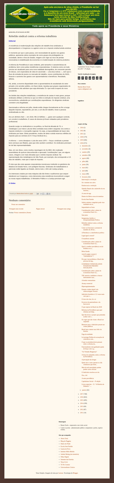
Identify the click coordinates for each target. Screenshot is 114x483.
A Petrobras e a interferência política (93, 233)
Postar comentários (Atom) (22, 212)
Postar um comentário (18, 204)
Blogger (75, 473)
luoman (61, 473)
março (84, 174)
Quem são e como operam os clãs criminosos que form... (92, 363)
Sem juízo (85, 215)
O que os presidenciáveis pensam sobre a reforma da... (92, 343)
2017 (82, 394)
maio (84, 167)
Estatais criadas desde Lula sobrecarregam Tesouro (90, 290)
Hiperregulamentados (88, 286)
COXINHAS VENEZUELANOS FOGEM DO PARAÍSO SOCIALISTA (92, 266)
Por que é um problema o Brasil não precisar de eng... (93, 260)
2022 (82, 130)
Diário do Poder (65, 444)
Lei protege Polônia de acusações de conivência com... (93, 338)
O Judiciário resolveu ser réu (90, 372)
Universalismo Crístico (68, 467)
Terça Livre (64, 462)
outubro (84, 152)
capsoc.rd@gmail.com (85, 89)
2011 (82, 413)
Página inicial (40, 209)
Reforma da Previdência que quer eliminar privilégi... (92, 311)
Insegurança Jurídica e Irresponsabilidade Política (91, 219)
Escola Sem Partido (88, 199)
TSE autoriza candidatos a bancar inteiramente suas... (92, 276)
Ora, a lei (84, 375)
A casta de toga (86, 193)
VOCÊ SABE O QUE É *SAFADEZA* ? (89, 255)
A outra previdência (88, 378)
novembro (85, 149)
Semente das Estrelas (67, 459)
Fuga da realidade (87, 334)
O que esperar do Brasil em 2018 (92, 307)
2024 (82, 127)
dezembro (85, 146)
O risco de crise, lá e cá (89, 299)
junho (84, 164)
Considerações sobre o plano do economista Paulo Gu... (91, 211)
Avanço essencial (87, 283)
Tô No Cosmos (65, 465)
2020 (82, 137)
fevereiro (85, 177)
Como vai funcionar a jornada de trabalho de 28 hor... (92, 229)
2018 (82, 143)
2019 (82, 140)
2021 (82, 134)
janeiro (84, 390)
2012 (82, 409)
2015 (82, 400)
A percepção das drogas (89, 360)
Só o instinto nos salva (88, 182)
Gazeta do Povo (65, 449)
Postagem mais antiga (64, 209)
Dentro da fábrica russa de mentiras (92, 196)
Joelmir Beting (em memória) (70, 454)
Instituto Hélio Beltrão (67, 451)
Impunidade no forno (88, 207)
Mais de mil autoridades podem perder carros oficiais (91, 368)
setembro (85, 155)
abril (83, 171)
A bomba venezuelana (88, 280)
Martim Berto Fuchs (84, 87)
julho (84, 161)
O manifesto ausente (88, 238)
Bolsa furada (85, 251)
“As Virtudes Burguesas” (89, 352)
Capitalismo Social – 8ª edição (91, 381)
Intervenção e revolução (89, 179)
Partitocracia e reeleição (89, 185)
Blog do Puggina (66, 441)
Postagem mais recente (16, 209)
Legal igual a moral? (88, 235)
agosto (84, 158)
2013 (82, 406)
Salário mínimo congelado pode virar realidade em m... (93, 203)
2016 (82, 397)
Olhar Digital (65, 457)
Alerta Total (64, 438)
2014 (82, 403)
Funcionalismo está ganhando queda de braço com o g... (93, 348)
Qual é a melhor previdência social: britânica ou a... (92, 247)
